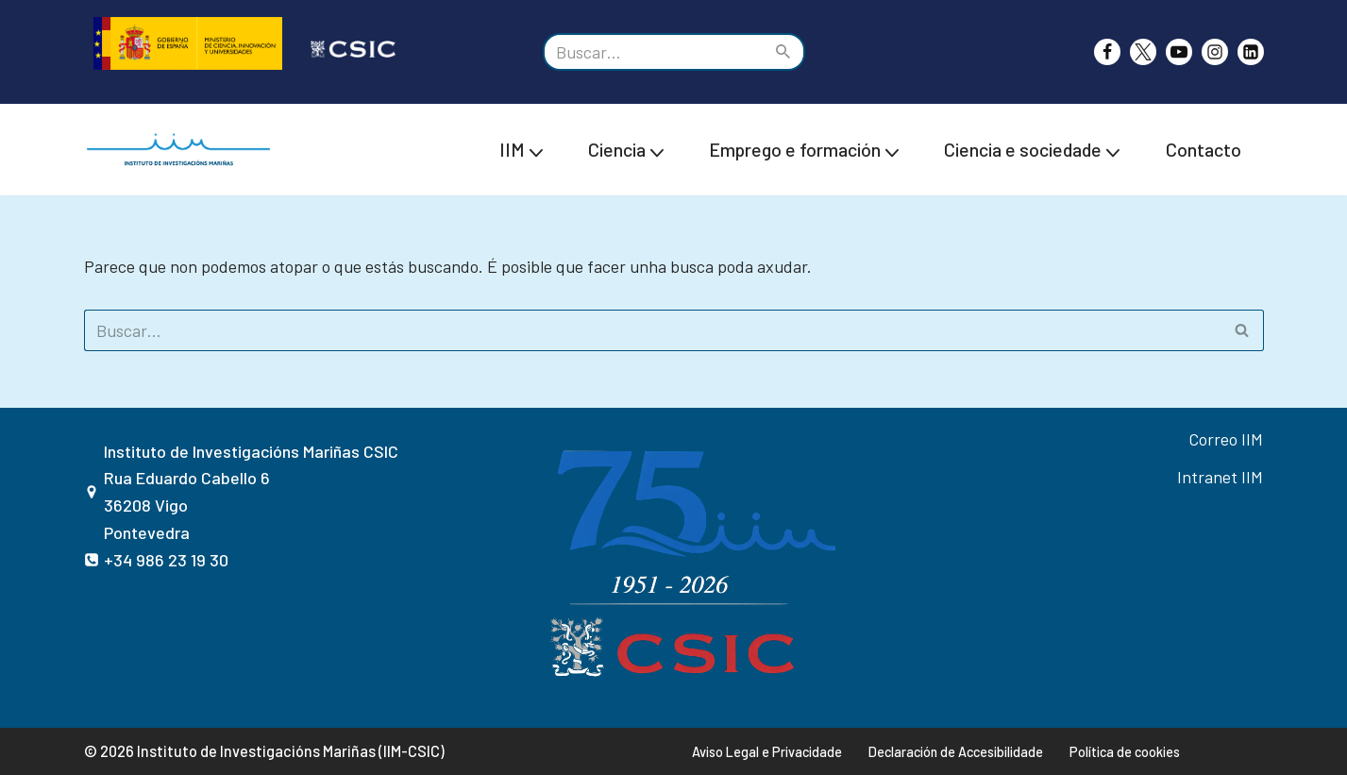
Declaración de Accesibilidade (955, 752)
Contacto (1203, 149)
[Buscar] (653, 52)
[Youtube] (1179, 52)
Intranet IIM (1220, 476)
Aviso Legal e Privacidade (767, 752)
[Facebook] (1107, 52)
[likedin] (1251, 52)
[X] (1143, 52)
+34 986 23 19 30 (166, 559)
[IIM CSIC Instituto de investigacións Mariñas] (183, 149)
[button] (536, 150)
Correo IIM (1225, 439)
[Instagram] (1215, 52)
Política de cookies (1124, 752)
